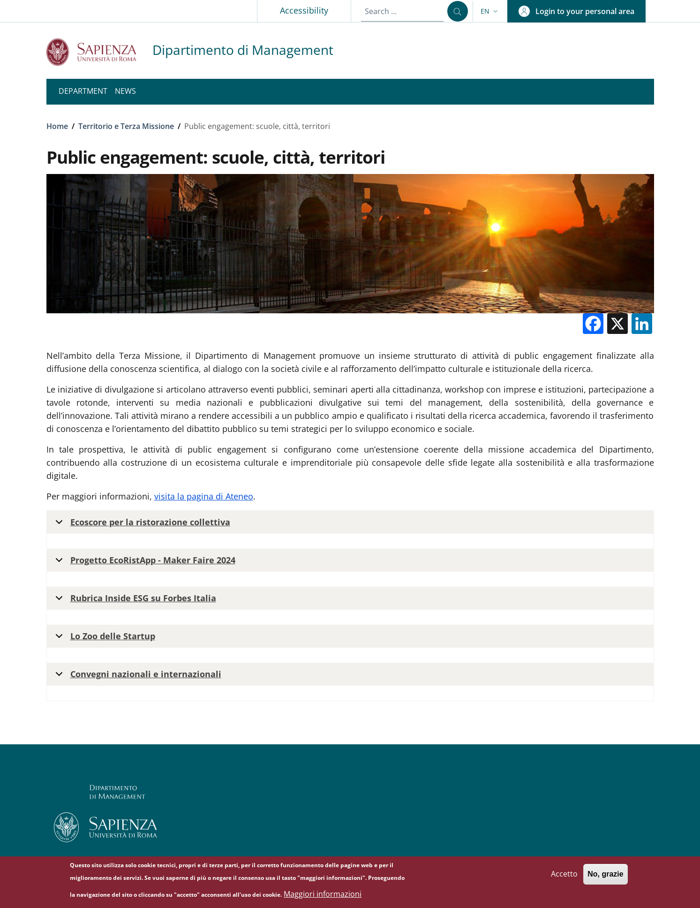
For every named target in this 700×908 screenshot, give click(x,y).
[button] (490, 11)
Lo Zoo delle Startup (103, 639)
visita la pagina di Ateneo (203, 496)
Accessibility (304, 10)
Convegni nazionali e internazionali (136, 677)
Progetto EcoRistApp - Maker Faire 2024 (143, 563)
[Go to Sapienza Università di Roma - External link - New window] (99, 52)
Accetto (564, 877)
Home (57, 126)
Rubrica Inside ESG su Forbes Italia (134, 601)
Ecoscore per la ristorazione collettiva (141, 525)
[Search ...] (457, 11)
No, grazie (605, 878)
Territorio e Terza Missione (126, 126)
